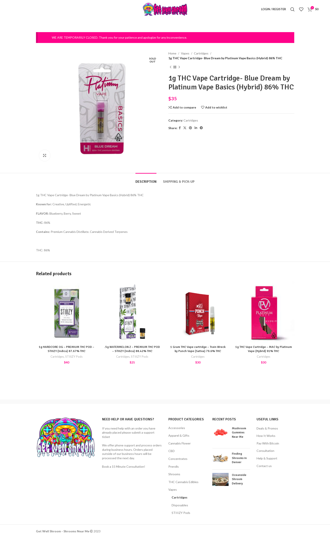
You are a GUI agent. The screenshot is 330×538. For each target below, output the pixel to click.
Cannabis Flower (179, 443)
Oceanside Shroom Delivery (239, 479)
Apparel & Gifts (178, 435)
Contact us (264, 466)
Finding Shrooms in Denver (239, 458)
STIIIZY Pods (74, 356)
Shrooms (174, 474)
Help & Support (267, 458)
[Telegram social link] (201, 128)
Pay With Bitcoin (268, 443)
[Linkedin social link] (195, 128)
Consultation (265, 450)
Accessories (176, 428)
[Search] (292, 9)
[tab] (145, 179)
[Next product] (179, 67)
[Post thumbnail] (220, 435)
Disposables (180, 505)
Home (172, 53)
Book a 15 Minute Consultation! (123, 466)
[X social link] (185, 128)
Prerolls (173, 466)
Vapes (185, 53)
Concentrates (177, 459)
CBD (171, 451)
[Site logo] (165, 9)
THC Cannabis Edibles (183, 482)
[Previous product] (170, 67)
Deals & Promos (267, 428)
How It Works (266, 436)
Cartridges (201, 53)
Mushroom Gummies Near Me (239, 432)
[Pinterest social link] (190, 128)
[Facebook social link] (179, 128)
